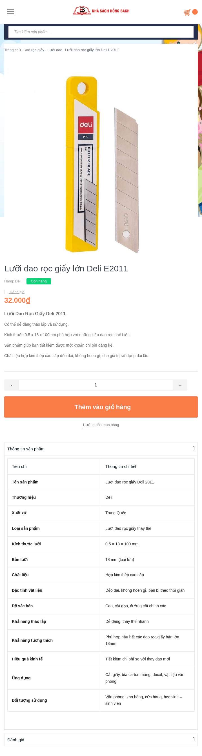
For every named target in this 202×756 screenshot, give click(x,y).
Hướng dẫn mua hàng (101, 425)
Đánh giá (17, 292)
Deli (18, 281)
